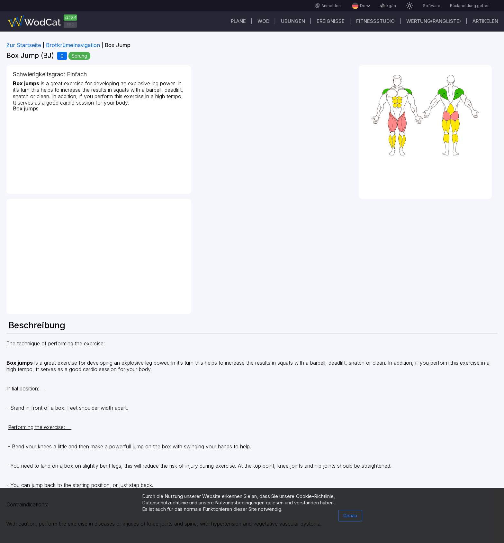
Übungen (293, 21)
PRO (70, 24)
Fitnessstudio (375, 21)
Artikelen (485, 21)
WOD (263, 21)
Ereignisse (331, 21)
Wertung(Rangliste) (433, 21)
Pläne (238, 21)
